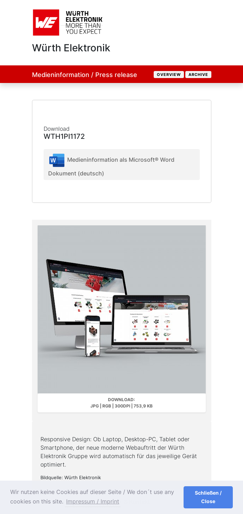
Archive (198, 74)
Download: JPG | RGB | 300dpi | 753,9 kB (121, 403)
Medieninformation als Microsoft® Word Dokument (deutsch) (111, 164)
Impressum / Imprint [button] (92, 501)
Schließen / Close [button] (208, 497)
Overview (169, 74)
